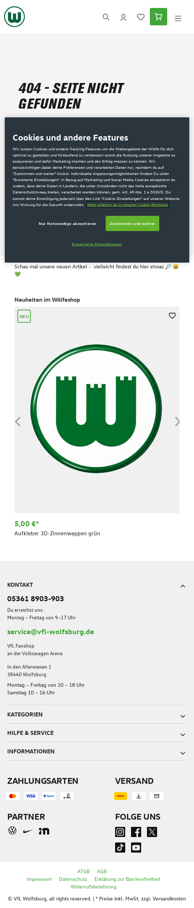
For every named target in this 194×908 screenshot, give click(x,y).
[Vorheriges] (17, 420)
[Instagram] (120, 833)
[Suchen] (106, 16)
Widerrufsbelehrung (94, 886)
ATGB (83, 871)
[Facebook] (136, 833)
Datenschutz (73, 878)
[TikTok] (120, 849)
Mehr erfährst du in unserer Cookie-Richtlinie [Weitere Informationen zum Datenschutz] (127, 204)
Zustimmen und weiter (132, 223)
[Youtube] (136, 849)
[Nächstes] (177, 420)
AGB (102, 871)
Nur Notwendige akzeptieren (67, 223)
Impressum (39, 878)
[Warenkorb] (158, 16)
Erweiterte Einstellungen (97, 244)
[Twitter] (152, 833)
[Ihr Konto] (123, 16)
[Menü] (178, 16)
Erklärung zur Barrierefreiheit (127, 878)
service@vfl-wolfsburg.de (50, 631)
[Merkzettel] (140, 16)
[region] (97, 420)
